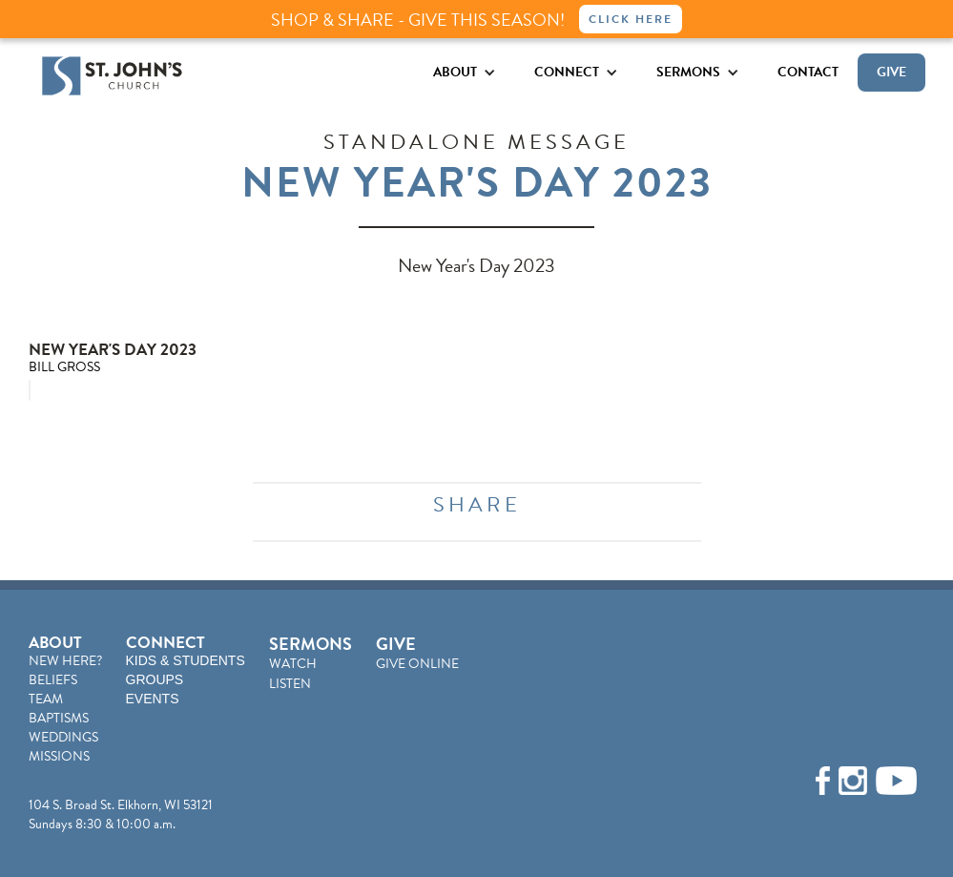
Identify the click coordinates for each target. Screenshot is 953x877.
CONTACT (808, 72)
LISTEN (290, 684)
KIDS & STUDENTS (185, 660)
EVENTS (152, 698)
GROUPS (155, 679)
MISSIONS (59, 756)
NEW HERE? (65, 661)
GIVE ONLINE (417, 664)
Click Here (631, 19)
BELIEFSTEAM (53, 689)
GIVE (891, 72)
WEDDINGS (63, 737)
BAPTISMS (59, 718)
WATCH (293, 664)
